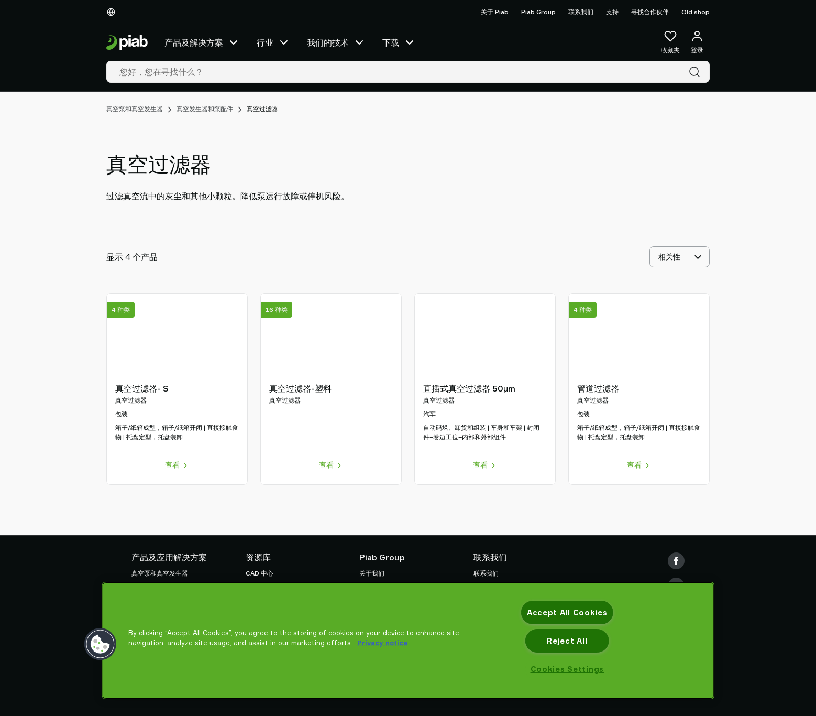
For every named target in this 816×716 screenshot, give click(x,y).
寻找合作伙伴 (650, 12)
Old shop (695, 12)
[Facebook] (676, 560)
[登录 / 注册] (697, 42)
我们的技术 (336, 42)
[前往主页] (127, 42)
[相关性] (679, 256)
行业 (273, 42)
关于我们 (371, 573)
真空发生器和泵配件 (205, 109)
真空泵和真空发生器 (134, 109)
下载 (399, 42)
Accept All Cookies (567, 612)
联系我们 (580, 12)
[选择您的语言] (113, 12)
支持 (612, 12)
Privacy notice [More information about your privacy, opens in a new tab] (382, 642)
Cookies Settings (567, 669)
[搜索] (696, 71)
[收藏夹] (670, 42)
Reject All (567, 640)
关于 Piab (495, 12)
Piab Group (538, 12)
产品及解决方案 (202, 42)
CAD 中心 (259, 573)
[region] (408, 640)
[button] (100, 644)
